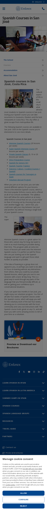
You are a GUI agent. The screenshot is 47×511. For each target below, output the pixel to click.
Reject (23, 506)
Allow (23, 493)
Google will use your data (32, 469)
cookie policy (10, 485)
